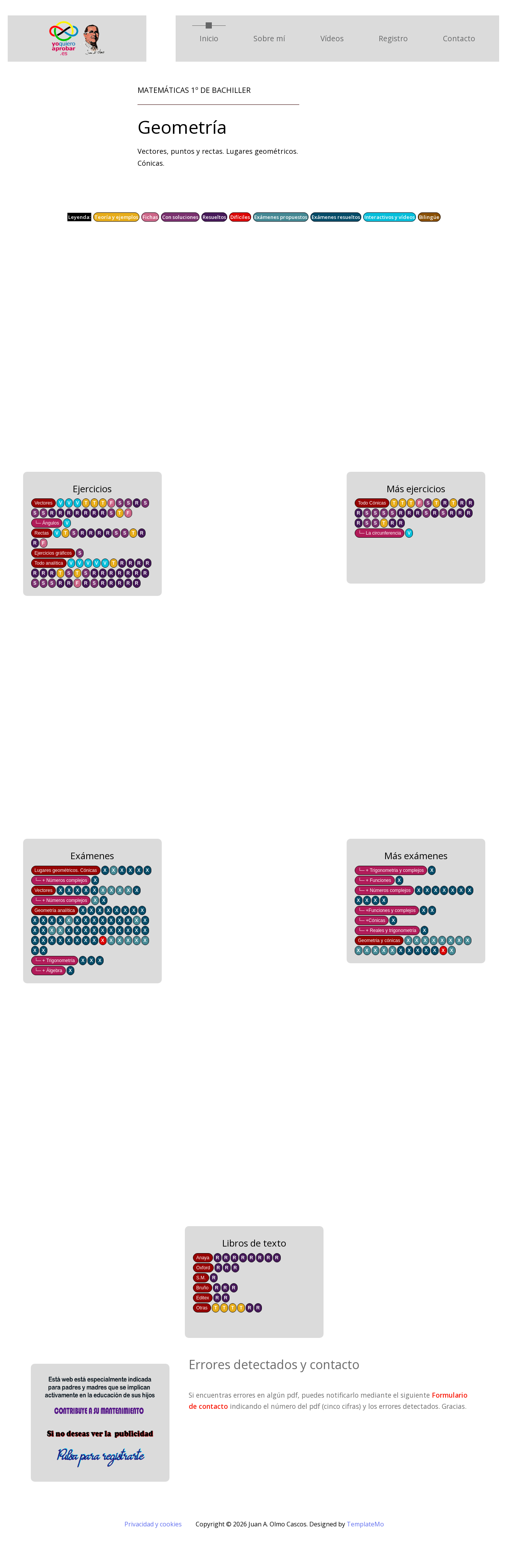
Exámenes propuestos (280, 217)
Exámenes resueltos (336, 217)
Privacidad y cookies (153, 1524)
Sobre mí (269, 38)
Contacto (459, 38)
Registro (393, 38)
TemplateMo (365, 1524)
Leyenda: (79, 217)
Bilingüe (429, 217)
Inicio (213, 38)
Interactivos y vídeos (389, 217)
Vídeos (332, 38)
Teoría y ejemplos (116, 217)
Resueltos (214, 217)
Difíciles (240, 217)
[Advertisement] (239, 352)
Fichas (150, 217)
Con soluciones (180, 217)
